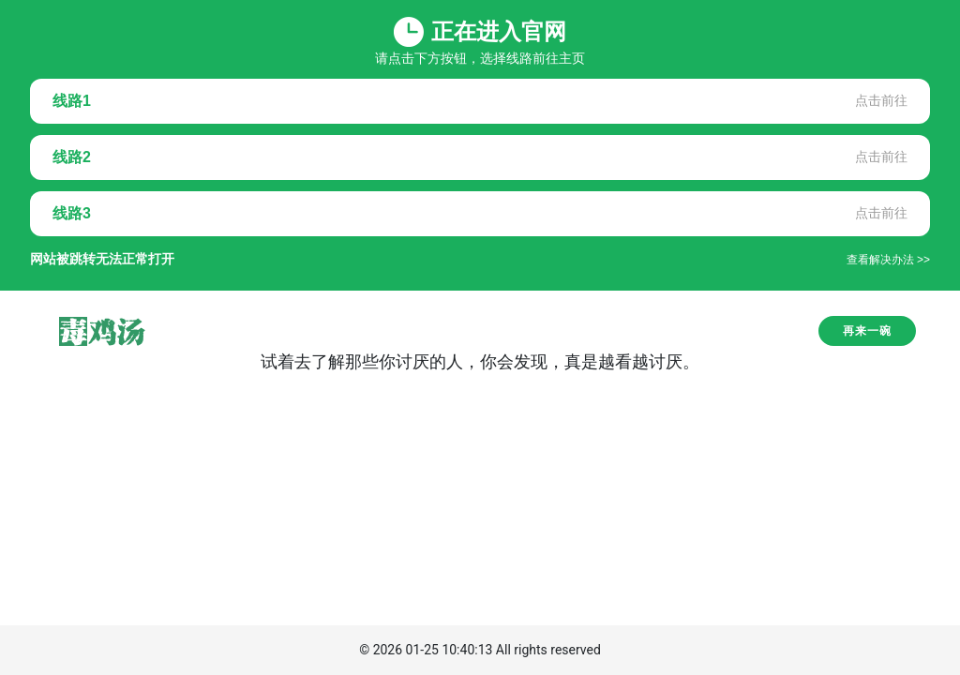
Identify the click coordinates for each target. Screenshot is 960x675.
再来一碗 (867, 331)
